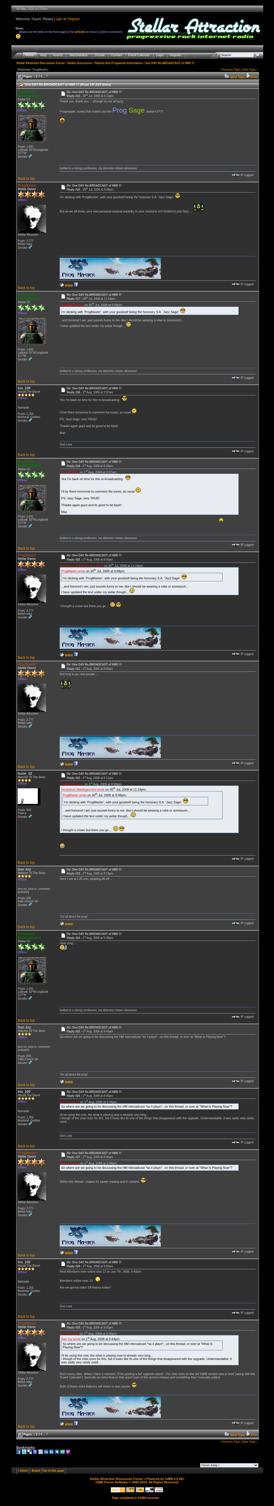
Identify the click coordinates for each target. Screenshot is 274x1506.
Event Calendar (139, 55)
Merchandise (78, 55)
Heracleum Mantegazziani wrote (81, 565)
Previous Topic (231, 69)
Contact (116, 55)
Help (43, 55)
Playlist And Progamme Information (118, 63)
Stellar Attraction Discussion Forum (40, 63)
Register (73, 19)
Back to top (26, 179)
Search (58, 55)
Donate (99, 55)
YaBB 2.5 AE (174, 1478)
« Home (23, 1470)
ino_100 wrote (69, 472)
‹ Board (35, 1470)
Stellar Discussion (79, 63)
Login (58, 19)
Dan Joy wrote (69, 1101)
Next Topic (249, 69)
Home (30, 55)
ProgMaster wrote (72, 305)
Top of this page (53, 1470)
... (44, 76)
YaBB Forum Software (111, 1482)
